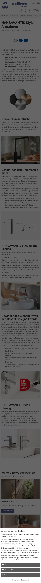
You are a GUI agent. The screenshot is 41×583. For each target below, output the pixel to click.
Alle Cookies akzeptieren (9, 565)
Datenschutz (25, 580)
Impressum (15, 580)
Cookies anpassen (7, 575)
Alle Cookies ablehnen (8, 570)
